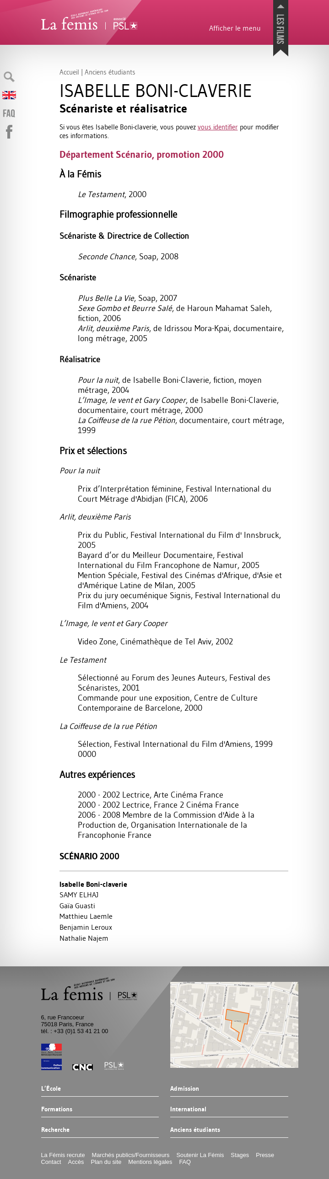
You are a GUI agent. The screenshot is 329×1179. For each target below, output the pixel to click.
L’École (51, 1089)
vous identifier (218, 127)
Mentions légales (150, 1161)
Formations (56, 1109)
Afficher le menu (235, 27)
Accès (76, 1161)
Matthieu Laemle (86, 916)
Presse (265, 1155)
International (188, 1109)
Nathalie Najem (83, 938)
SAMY (78, 894)
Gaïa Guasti (77, 905)
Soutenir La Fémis (200, 1155)
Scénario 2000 (89, 856)
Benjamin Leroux (85, 927)
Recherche (55, 1130)
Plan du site (106, 1161)
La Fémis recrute (63, 1155)
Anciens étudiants (195, 1130)
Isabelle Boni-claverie (93, 884)
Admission (184, 1089)
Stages (240, 1155)
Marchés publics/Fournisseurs (131, 1155)
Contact (51, 1161)
